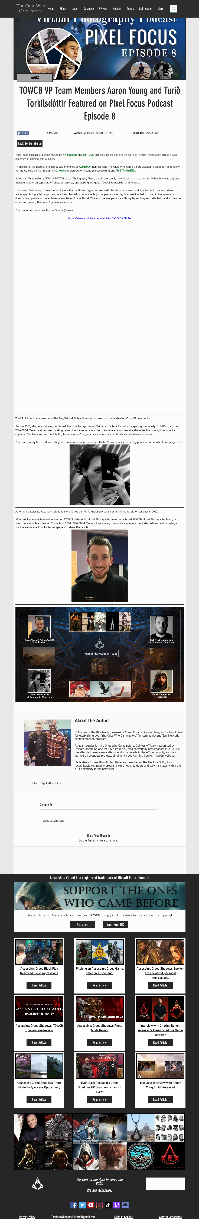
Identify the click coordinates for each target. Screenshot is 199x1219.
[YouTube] (90, 1205)
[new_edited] (125, 1205)
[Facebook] (73, 1205)
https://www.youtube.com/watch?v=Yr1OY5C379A (99, 218)
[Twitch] (116, 1205)
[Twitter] (82, 1205)
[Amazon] (82, 924)
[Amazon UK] (115, 924)
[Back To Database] (30, 143)
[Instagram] (99, 1205)
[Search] (173, 9)
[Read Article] (39, 985)
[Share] (23, 133)
